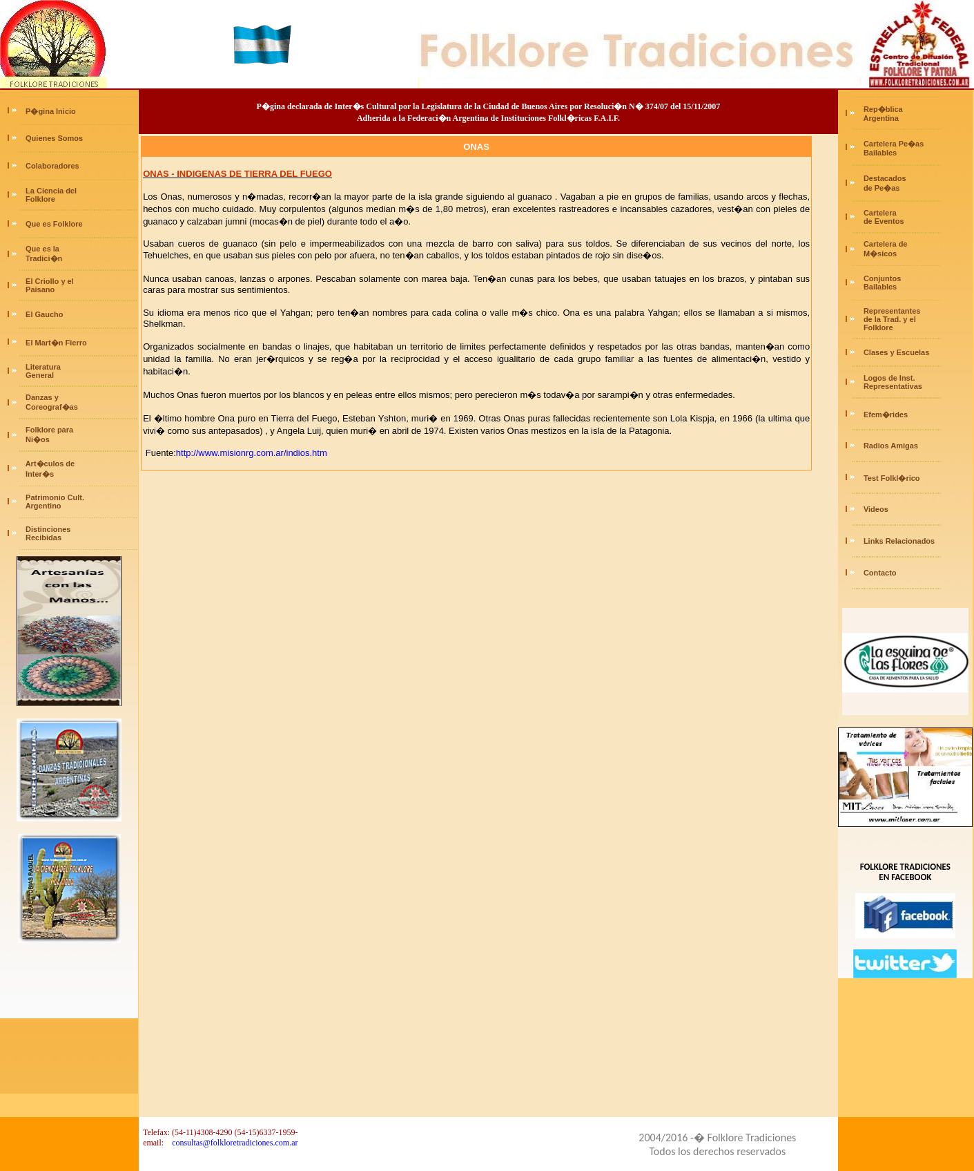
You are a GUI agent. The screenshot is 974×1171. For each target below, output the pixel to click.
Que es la (42, 249)
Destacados (885, 178)
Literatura (43, 367)
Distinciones (48, 529)
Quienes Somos (54, 138)
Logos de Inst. (889, 378)
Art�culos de (50, 463)
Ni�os (36, 439)
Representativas (893, 386)
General (38, 375)
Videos (876, 509)
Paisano (39, 289)
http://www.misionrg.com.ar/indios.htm (251, 453)
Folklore (39, 199)
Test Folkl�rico (892, 478)
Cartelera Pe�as (894, 144)
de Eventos (882, 221)
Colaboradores (52, 166)
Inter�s (38, 474)
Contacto (880, 573)
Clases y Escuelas (896, 352)
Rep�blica (883, 109)
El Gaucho (44, 314)
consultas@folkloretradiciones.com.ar (235, 1143)
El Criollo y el (50, 281)
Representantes (892, 311)
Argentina (880, 118)
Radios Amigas (891, 445)
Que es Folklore (54, 224)
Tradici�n (44, 258)
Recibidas (42, 537)
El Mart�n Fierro (56, 343)
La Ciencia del (51, 191)
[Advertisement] (69, 1024)
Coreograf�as (50, 407)
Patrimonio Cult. (55, 497)
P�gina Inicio (51, 111)
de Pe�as (880, 188)
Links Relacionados (899, 541)
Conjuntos (882, 278)
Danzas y (42, 397)
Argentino (42, 506)
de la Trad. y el (888, 319)
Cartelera (880, 213)
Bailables (879, 153)
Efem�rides (886, 414)
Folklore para (49, 430)
